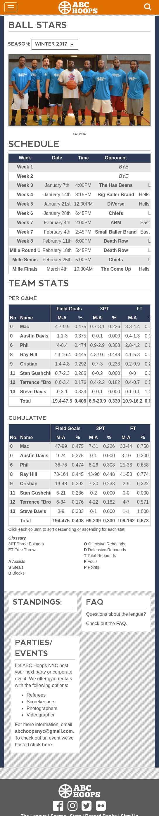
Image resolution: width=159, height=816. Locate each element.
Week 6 (25, 213)
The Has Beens (116, 185)
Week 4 (25, 194)
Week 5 (25, 203)
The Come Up (116, 269)
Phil (24, 345)
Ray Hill (28, 354)
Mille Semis (25, 259)
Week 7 (25, 222)
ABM (115, 222)
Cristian (28, 363)
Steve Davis (33, 391)
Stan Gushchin (36, 373)
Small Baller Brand (115, 231)
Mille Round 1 (25, 250)
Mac (24, 326)
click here (41, 744)
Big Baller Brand (116, 194)
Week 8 (25, 241)
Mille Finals (24, 269)
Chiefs (116, 213)
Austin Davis (34, 335)
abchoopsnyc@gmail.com (44, 731)
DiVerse (116, 203)
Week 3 (25, 185)
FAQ (121, 623)
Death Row (116, 241)
